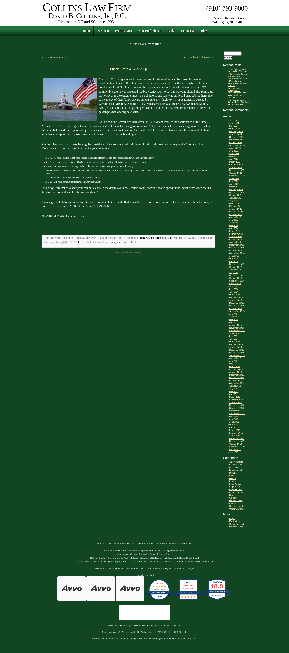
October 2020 (235, 214)
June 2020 (234, 223)
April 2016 (233, 292)
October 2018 (235, 250)
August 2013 (235, 358)
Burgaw (102, 558)
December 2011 (236, 405)
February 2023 (236, 165)
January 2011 (235, 436)
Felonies (233, 476)
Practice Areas (124, 30)
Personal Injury (236, 500)
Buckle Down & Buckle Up (128, 69)
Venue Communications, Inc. (182, 638)
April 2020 (233, 228)
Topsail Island (154, 561)
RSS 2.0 (75, 242)
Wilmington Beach (185, 561)
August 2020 (235, 217)
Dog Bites (233, 467)
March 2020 (234, 231)
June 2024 (234, 123)
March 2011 (234, 430)
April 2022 (233, 184)
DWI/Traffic (234, 473)
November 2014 (236, 328)
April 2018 (233, 261)
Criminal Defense (237, 464)
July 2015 (233, 314)
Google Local (136, 638)
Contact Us (188, 30)
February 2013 (236, 369)
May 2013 (233, 364)
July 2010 (233, 452)
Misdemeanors (236, 492)
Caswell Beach (131, 558)
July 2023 (233, 151)
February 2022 (236, 189)
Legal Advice (146, 237)
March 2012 (234, 397)
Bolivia (93, 558)
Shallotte (98, 561)
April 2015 (233, 322)
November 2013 (236, 353)
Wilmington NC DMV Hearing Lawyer (127, 568)
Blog (204, 30)
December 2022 (236, 170)
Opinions (233, 498)
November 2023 (236, 140)
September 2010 (237, 447)
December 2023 (236, 137)
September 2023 (237, 145)
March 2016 (234, 294)
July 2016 (233, 286)
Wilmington (168, 561)
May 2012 (233, 391)
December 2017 (236, 264)
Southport (108, 561)
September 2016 (237, 281)
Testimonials (101, 568)
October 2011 (235, 411)
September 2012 (237, 383)
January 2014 (235, 347)
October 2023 (235, 142)
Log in (232, 518)
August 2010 (235, 449)
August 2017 (235, 270)
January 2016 (235, 300)
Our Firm (103, 30)
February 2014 (236, 344)
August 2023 (235, 148)
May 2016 (233, 289)
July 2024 (233, 120)
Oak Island (193, 558)
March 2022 (234, 187)
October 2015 (235, 308)
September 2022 (237, 176)
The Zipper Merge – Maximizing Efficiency (237, 70)
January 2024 (235, 134)
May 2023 (233, 156)
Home (86, 30)
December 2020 (236, 212)
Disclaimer (113, 625)
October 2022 (235, 173)
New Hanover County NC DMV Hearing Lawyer (170, 568)
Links (171, 30)
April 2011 (233, 427)
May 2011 (233, 424)
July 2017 (233, 272)
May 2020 (233, 225)
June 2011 (234, 422)
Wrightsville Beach (204, 561)
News (231, 495)
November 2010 (236, 441)
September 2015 (237, 311)
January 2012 (235, 402)
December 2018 (236, 245)
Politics (232, 503)
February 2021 (236, 206)
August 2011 (235, 416)
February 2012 (236, 400)
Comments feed (236, 524)
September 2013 (237, 355)
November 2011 (236, 408)
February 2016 (236, 297)
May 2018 (233, 259)
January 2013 (235, 372)
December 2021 (236, 192)
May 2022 (233, 181)
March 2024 (234, 129)
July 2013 (233, 361)
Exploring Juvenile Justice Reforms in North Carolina (239, 83)
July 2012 (233, 389)
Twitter (153, 575)
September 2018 (237, 253)
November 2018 (236, 247)
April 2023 (233, 159)
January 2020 (235, 236)
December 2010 (236, 438)
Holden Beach (159, 558)
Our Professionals (150, 30)
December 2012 (236, 375)
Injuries (232, 481)
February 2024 (236, 131)
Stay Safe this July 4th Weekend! (198, 57)
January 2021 (235, 209)
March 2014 (234, 342)
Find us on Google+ (118, 638)
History (232, 478)
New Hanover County (126, 554)
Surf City (127, 561)
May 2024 (233, 126)
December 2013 (236, 350)
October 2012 (235, 380)
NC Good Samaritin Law (55, 57)
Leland (183, 558)
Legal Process (235, 489)
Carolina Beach (115, 558)
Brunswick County (148, 554)
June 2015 (234, 317)
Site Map (124, 625)
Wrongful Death (236, 509)
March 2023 (234, 162)
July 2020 (233, 220)
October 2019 (235, 239)
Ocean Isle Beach (84, 561)
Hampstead (145, 558)
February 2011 (236, 433)
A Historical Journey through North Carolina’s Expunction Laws (239, 102)
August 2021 (235, 198)
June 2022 (234, 178)
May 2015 (233, 319)
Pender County (165, 554)
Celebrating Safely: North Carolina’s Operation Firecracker (238, 76)
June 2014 (234, 333)
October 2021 (235, 195)
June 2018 (234, 256)
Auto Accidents (236, 462)
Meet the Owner (99, 638)
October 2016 (235, 278)
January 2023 (235, 167)
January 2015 (235, 325)
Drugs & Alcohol (236, 470)
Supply (118, 561)
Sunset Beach (140, 561)
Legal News (234, 487)
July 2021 (233, 200)
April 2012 (233, 394)
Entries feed (234, 521)
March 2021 (234, 203)
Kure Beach (173, 558)
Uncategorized (164, 237)
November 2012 (236, 377)
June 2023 (234, 153)
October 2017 (235, 267)
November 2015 (236, 306)
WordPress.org (236, 527)
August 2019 (235, 242)
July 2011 (233, 419)
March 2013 (234, 366)
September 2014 (237, 330)
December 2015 (236, 303)
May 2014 (233, 336)
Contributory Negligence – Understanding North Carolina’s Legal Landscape (237, 92)
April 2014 (233, 339)
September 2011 (237, 413)
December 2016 (236, 275)
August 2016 (235, 283)
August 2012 (235, 386)
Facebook (137, 575)
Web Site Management (155, 638)
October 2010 (235, 444)
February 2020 (236, 234)
